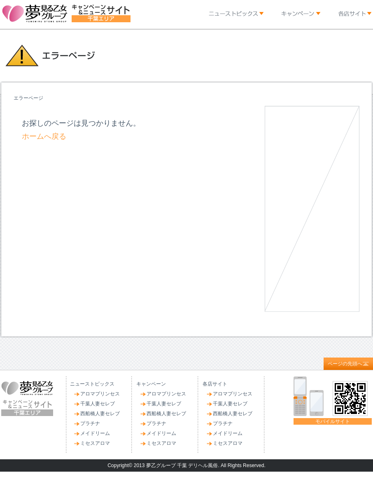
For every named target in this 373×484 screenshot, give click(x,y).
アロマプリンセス (100, 394)
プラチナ (90, 423)
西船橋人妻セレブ (100, 413)
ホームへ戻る (44, 136)
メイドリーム (95, 433)
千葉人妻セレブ (97, 404)
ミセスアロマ (95, 443)
